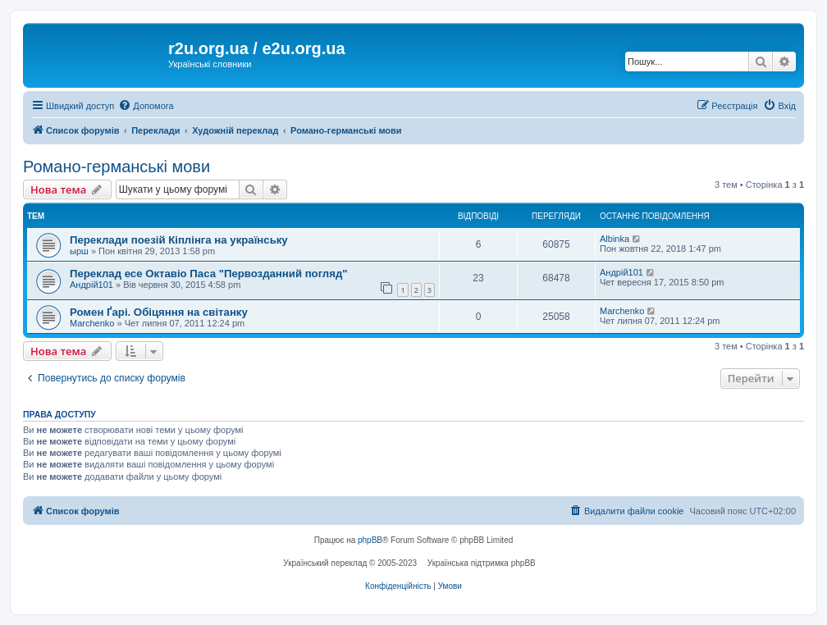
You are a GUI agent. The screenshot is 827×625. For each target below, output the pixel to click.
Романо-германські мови (116, 166)
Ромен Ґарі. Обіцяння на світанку (159, 312)
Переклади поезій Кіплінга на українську (179, 240)
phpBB (370, 540)
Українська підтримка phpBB (481, 563)
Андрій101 (91, 285)
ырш (79, 251)
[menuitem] (145, 106)
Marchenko (92, 323)
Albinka (614, 239)
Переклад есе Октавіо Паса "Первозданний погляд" (209, 273)
